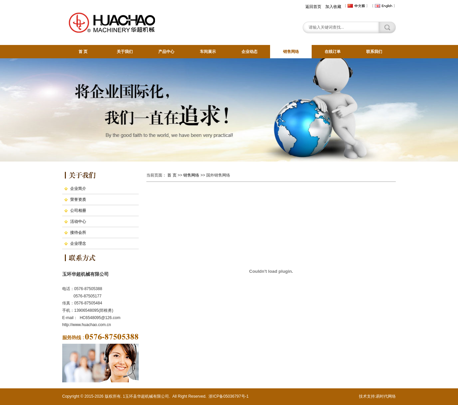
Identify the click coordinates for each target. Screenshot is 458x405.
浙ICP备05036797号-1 (228, 396)
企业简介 (78, 188)
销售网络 (291, 51)
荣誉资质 (78, 199)
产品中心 (166, 51)
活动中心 (78, 221)
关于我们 (125, 51)
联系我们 (374, 51)
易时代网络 (386, 396)
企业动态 (249, 51)
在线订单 (333, 51)
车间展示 (208, 51)
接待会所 (78, 232)
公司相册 (78, 210)
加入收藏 (333, 6)
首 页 (82, 51)
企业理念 (78, 243)
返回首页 (313, 6)
